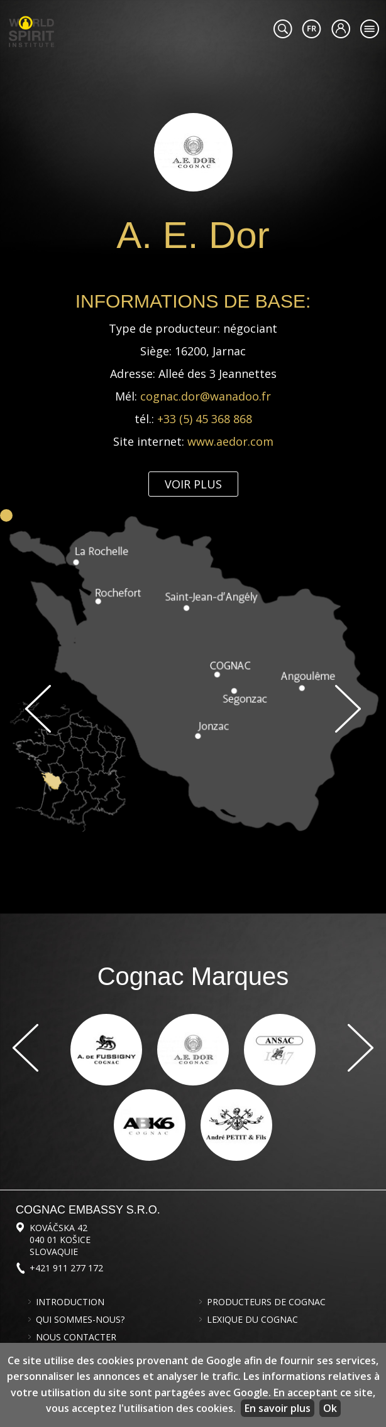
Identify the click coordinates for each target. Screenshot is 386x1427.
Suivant (348, 709)
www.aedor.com (230, 441)
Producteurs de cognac (266, 1302)
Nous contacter (76, 1337)
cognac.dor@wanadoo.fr (205, 396)
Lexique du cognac (252, 1320)
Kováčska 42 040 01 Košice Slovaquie (60, 1239)
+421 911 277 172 (66, 1268)
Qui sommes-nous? (80, 1320)
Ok (330, 1408)
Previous (38, 709)
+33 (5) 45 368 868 (204, 418)
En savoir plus (278, 1408)
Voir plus (193, 484)
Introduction (70, 1302)
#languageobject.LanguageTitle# (311, 29)
